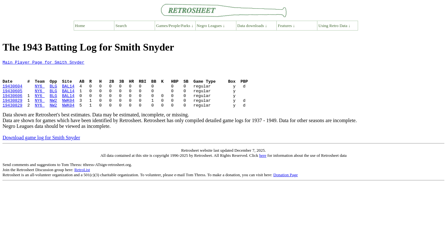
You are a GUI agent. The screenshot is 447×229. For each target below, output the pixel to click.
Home (80, 25)
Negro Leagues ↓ (211, 25)
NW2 (53, 109)
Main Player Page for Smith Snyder (43, 63)
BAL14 (68, 91)
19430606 (12, 103)
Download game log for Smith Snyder (41, 147)
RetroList (82, 179)
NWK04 (68, 109)
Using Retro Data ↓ (334, 25)
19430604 (12, 91)
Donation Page (285, 184)
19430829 (12, 109)
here (262, 165)
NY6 (39, 91)
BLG (53, 91)
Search (121, 25)
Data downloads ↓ (252, 25)
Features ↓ (286, 25)
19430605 (12, 97)
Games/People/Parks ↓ (174, 25)
